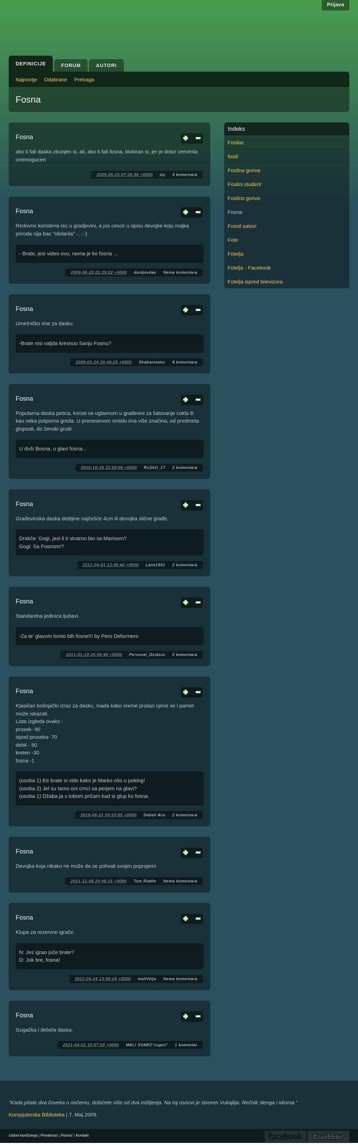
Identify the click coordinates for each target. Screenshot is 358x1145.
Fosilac (236, 142)
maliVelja (147, 979)
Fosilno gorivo (244, 198)
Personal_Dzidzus (147, 654)
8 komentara (184, 362)
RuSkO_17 (154, 467)
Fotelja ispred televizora (255, 282)
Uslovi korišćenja (23, 1135)
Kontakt (82, 1135)
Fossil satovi (242, 226)
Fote (233, 240)
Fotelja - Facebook (249, 268)
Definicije (31, 63)
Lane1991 (155, 565)
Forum (71, 65)
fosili (233, 156)
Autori (106, 65)
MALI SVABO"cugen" (147, 1045)
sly (162, 175)
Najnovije (26, 79)
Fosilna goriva (244, 170)
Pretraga (84, 79)
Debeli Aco (154, 815)
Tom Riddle (144, 881)
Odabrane (55, 79)
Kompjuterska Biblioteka (37, 1115)
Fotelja (235, 254)
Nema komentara (180, 272)
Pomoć (66, 1135)
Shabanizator (152, 362)
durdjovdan (145, 272)
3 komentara (184, 175)
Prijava (335, 4)
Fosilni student (244, 184)
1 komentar (186, 1045)
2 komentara (184, 467)
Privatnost (49, 1135)
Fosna (24, 137)
